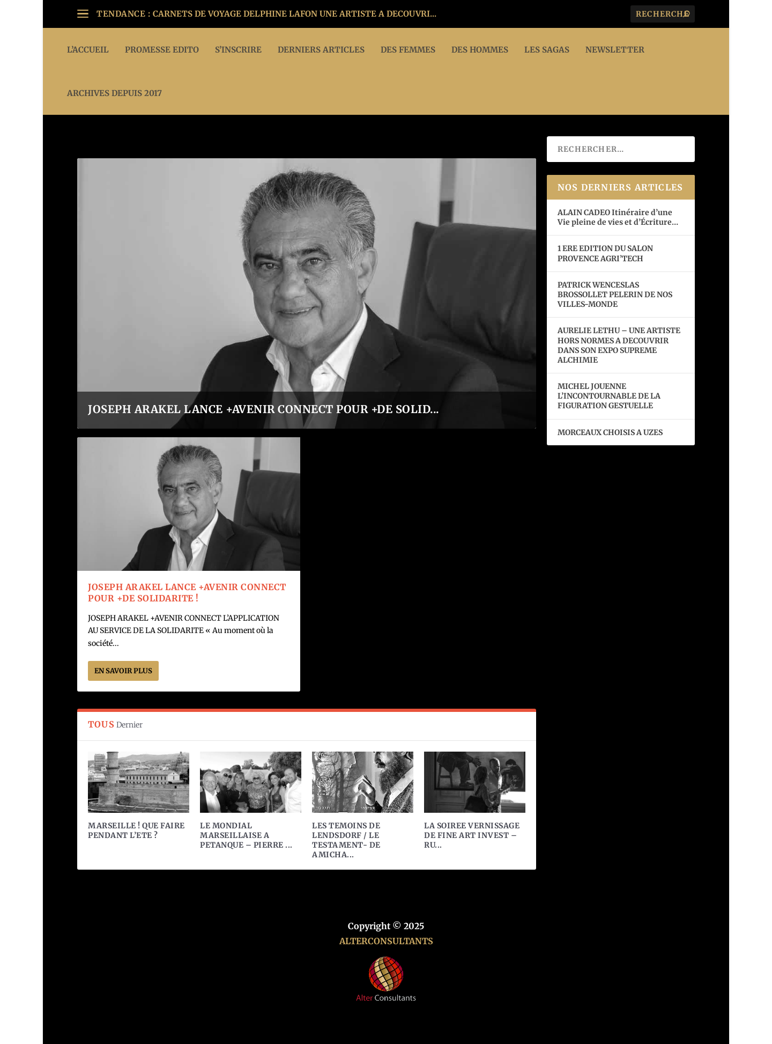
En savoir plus (123, 670)
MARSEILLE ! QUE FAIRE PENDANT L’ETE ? (136, 830)
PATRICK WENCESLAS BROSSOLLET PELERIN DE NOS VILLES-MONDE (615, 294)
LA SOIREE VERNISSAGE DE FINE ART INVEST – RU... (471, 835)
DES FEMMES (408, 50)
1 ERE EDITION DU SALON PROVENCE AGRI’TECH (605, 253)
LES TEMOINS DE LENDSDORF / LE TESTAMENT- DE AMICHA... (346, 840)
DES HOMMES (479, 50)
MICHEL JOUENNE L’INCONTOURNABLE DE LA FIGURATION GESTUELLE (609, 395)
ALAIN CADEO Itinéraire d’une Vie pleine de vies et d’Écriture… (619, 217)
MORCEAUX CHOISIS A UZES (610, 432)
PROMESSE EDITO (162, 50)
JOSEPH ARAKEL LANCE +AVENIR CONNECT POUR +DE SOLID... (264, 409)
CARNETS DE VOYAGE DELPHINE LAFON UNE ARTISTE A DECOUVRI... (294, 14)
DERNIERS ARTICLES (321, 50)
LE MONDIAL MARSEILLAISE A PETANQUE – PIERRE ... (246, 835)
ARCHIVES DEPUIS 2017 (114, 93)
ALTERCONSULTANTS (386, 941)
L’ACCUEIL (88, 50)
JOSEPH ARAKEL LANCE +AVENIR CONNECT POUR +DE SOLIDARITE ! (187, 593)
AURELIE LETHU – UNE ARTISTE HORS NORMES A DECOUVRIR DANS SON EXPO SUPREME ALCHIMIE (619, 345)
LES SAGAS (546, 50)
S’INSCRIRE (238, 50)
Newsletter (614, 50)
